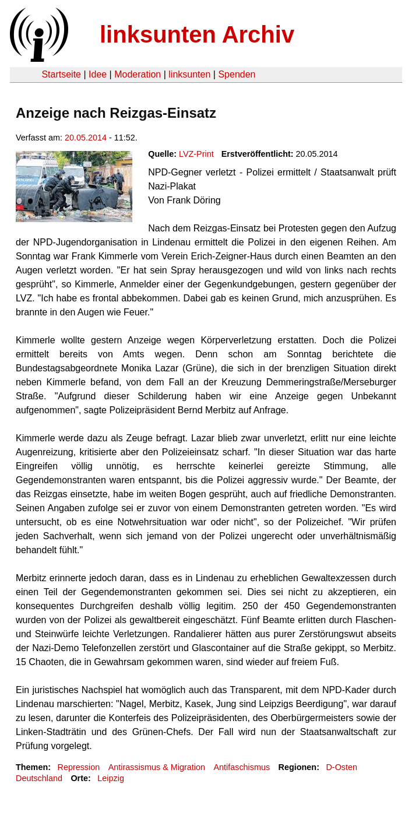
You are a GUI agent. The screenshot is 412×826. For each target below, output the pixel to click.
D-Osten (341, 767)
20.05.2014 (86, 137)
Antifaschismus (241, 767)
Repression (78, 767)
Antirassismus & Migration (156, 767)
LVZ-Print (196, 154)
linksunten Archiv (197, 34)
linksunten (189, 74)
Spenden (236, 74)
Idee (98, 74)
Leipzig (110, 778)
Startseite (61, 74)
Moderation (137, 74)
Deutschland (39, 778)
